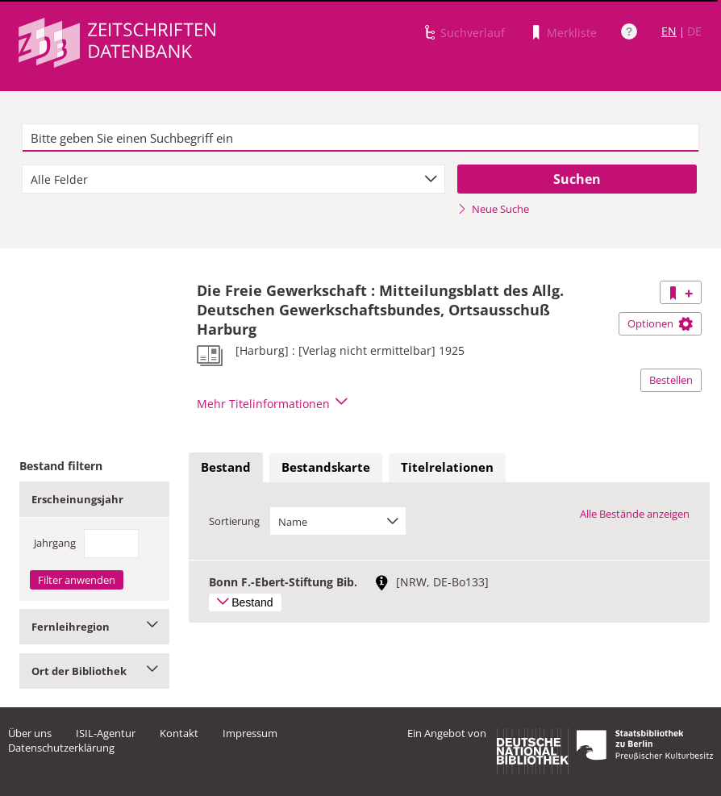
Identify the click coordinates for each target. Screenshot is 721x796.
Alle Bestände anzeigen (635, 513)
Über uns (30, 733)
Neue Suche (493, 209)
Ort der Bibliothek (94, 671)
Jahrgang (55, 543)
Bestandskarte (325, 467)
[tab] (226, 467)
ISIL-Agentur (105, 733)
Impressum (250, 733)
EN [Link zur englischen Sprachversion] (669, 31)
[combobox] (233, 179)
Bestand (226, 467)
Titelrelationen (447, 467)
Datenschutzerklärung (61, 747)
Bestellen (671, 380)
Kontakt (179, 733)
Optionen (660, 323)
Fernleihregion (94, 626)
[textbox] (360, 137)
